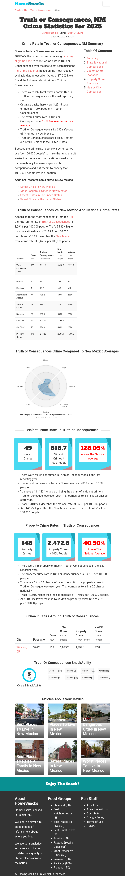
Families (59, 838)
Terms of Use (95, 821)
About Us (92, 805)
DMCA (91, 826)
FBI (71, 217)
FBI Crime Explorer (26, 70)
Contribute (93, 813)
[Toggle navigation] (106, 4)
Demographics (50, 32)
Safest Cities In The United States (40, 199)
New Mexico (63, 236)
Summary (92, 58)
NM (25, 10)
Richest (58, 867)
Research (59, 859)
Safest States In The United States (41, 195)
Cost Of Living (75, 32)
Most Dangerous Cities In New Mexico (43, 191)
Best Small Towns (64, 830)
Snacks (29, 4)
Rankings (59, 863)
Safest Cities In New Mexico (37, 186)
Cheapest (59, 805)
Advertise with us (97, 809)
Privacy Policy (95, 817)
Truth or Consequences (40, 10)
